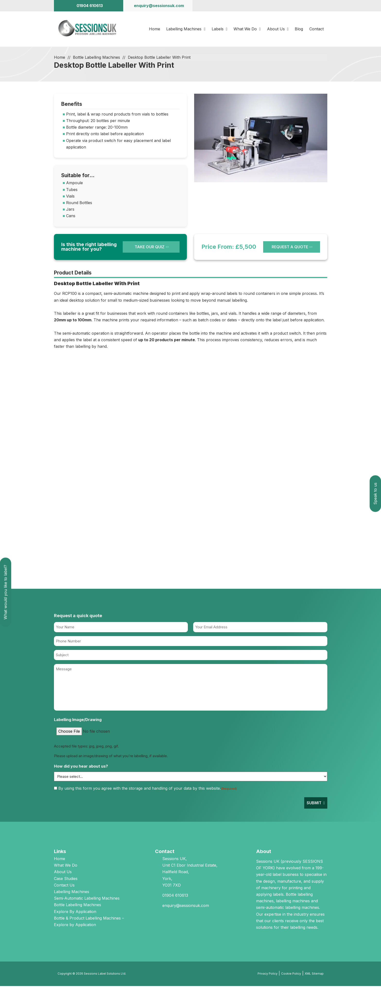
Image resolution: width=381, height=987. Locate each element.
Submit (314, 803)
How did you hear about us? (81, 767)
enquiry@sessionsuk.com (185, 906)
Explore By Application (75, 912)
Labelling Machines (183, 29)
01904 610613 (175, 896)
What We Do (245, 29)
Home (154, 29)
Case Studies (66, 879)
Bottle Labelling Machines (96, 58)
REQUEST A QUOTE (290, 247)
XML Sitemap (314, 975)
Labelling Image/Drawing (78, 720)
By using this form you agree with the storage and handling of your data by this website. (147, 789)
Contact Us (64, 886)
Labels (218, 29)
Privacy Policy (267, 975)
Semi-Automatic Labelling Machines (87, 899)
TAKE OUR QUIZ (150, 247)
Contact (317, 29)
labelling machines (293, 902)
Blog (299, 29)
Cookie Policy (291, 975)
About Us (276, 29)
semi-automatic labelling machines (287, 908)
